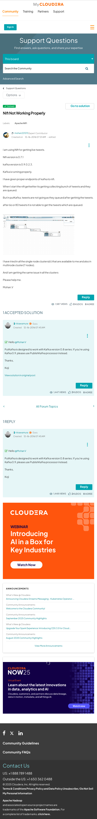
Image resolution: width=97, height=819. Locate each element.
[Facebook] (4, 733)
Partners (43, 11)
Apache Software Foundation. (42, 809)
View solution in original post (20, 375)
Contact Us (16, 765)
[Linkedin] (20, 733)
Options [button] (11, 95)
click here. (44, 814)
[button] (89, 144)
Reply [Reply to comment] (84, 385)
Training (28, 11)
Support (58, 11)
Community (10, 11)
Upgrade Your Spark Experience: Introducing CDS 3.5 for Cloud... (38, 628)
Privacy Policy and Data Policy (44, 788)
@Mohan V (20, 342)
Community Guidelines (21, 743)
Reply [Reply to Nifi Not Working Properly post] (86, 297)
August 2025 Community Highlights (24, 638)
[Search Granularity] (18, 59)
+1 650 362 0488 (39, 779)
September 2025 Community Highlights (26, 618)
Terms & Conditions (14, 788)
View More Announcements (48, 645)
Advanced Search (13, 78)
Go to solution (80, 106)
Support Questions (16, 88)
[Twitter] (11, 733)
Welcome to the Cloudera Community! (25, 608)
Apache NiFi (21, 123)
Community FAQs (16, 752)
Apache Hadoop (12, 800)
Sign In (10, 27)
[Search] (48, 68)
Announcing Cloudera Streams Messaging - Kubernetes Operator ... (40, 598)
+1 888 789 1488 (20, 773)
